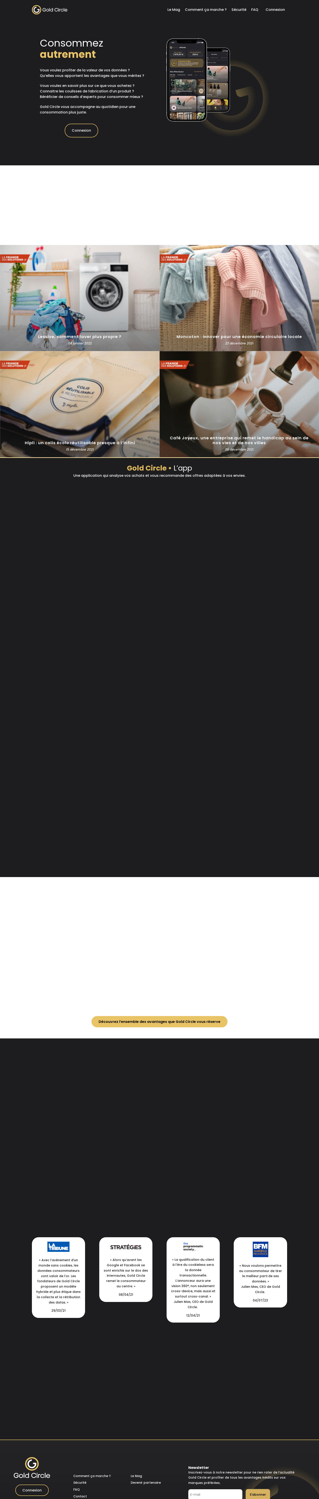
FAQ (254, 9)
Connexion (275, 9)
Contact (80, 1496)
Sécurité (238, 9)
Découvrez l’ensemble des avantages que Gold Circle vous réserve (159, 1021)
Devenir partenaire (146, 1482)
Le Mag (173, 9)
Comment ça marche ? (206, 9)
